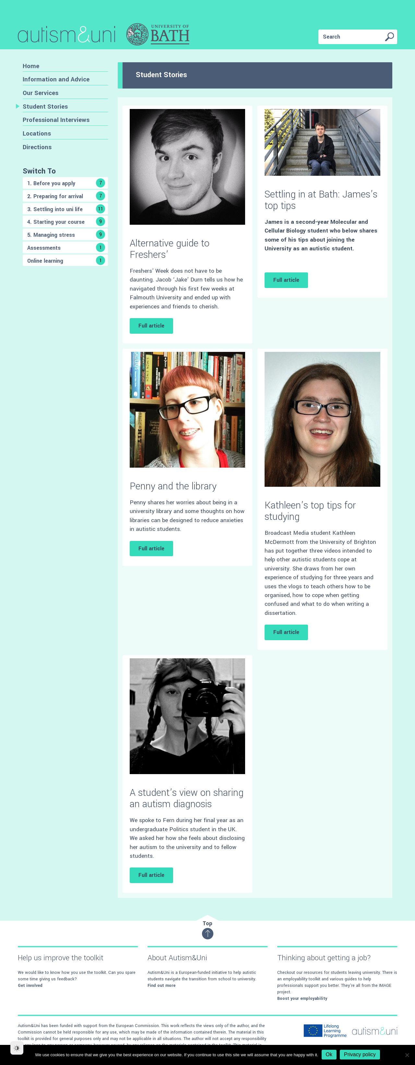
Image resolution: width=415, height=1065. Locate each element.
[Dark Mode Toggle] (17, 1048)
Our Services (40, 93)
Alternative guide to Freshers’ (169, 249)
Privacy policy (360, 1054)
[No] (407, 1055)
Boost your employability (302, 998)
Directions (37, 147)
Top (207, 929)
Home (31, 66)
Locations (37, 133)
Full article (151, 325)
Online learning (66, 260)
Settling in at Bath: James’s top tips (321, 200)
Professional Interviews (56, 119)
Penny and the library (173, 486)
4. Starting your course (66, 221)
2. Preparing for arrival (66, 195)
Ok (329, 1054)
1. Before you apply (66, 182)
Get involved (30, 985)
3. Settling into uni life (66, 208)
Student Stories (45, 106)
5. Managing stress (66, 234)
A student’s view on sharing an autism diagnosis (186, 798)
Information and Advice (56, 79)
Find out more (161, 985)
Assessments (66, 247)
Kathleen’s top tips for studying (310, 511)
